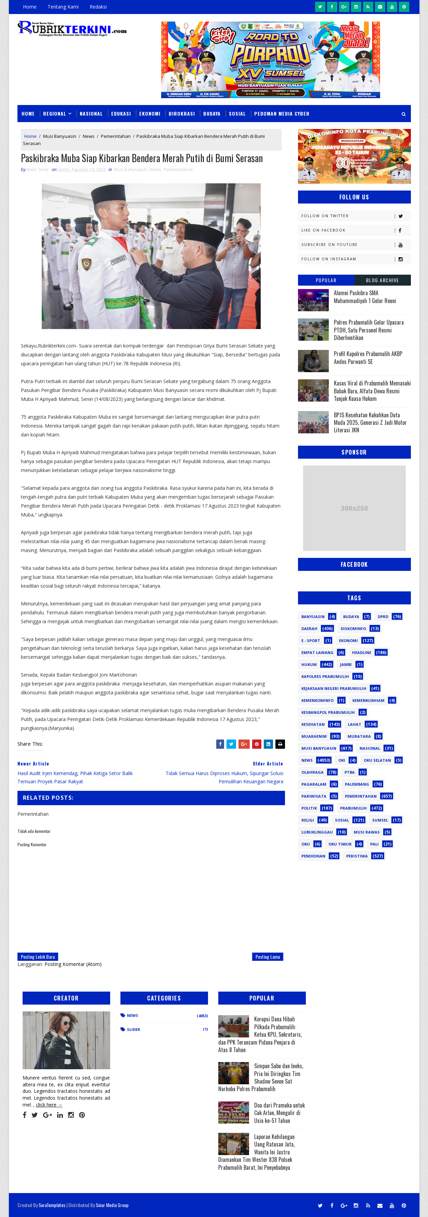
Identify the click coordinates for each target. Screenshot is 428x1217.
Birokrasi (182, 113)
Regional (54, 113)
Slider (133, 1029)
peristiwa (357, 856)
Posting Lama (268, 956)
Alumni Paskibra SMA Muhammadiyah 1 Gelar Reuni (365, 296)
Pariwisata (313, 796)
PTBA (350, 772)
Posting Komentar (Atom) (73, 964)
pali (374, 844)
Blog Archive (382, 280)
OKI (341, 760)
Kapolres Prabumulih (325, 676)
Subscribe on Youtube (356, 244)
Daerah (309, 628)
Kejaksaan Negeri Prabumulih (333, 688)
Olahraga (312, 772)
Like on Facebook (356, 230)
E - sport (310, 640)
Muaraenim (314, 736)
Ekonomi (149, 113)
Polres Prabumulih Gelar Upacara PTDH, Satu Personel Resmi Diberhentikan (369, 330)
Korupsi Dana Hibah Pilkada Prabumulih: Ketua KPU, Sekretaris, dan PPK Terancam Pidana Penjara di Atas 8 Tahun (260, 1034)
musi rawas (367, 832)
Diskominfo (353, 628)
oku (305, 844)
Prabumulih (353, 808)
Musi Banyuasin (59, 136)
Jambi (346, 664)
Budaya (212, 113)
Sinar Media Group (112, 1204)
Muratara (359, 736)
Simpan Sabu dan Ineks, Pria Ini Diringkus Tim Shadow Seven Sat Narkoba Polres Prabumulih (260, 1077)
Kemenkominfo (317, 700)
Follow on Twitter (356, 216)
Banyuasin (313, 616)
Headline (361, 652)
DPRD (383, 616)
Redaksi (98, 6)
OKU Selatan (377, 760)
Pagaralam (313, 784)
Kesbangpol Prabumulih (328, 712)
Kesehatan (313, 724)
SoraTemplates (52, 1204)
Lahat (354, 724)
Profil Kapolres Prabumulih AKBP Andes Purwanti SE (368, 357)
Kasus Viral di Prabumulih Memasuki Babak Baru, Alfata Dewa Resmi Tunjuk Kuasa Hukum (372, 391)
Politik (309, 808)
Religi (307, 820)
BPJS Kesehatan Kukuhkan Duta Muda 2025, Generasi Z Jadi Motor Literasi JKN (370, 422)
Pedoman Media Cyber (282, 113)
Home (30, 6)
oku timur (340, 844)
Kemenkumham (368, 700)
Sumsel (380, 820)
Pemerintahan (116, 136)
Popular (326, 280)
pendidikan (313, 856)
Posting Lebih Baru (38, 956)
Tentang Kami (63, 6)
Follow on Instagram (356, 259)
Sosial (237, 113)
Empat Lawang (317, 652)
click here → (49, 1104)
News (88, 136)
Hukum (309, 664)
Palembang (357, 784)
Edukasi (121, 113)
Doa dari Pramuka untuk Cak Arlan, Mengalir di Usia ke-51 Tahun (279, 1113)
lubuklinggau (317, 832)
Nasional (91, 113)
